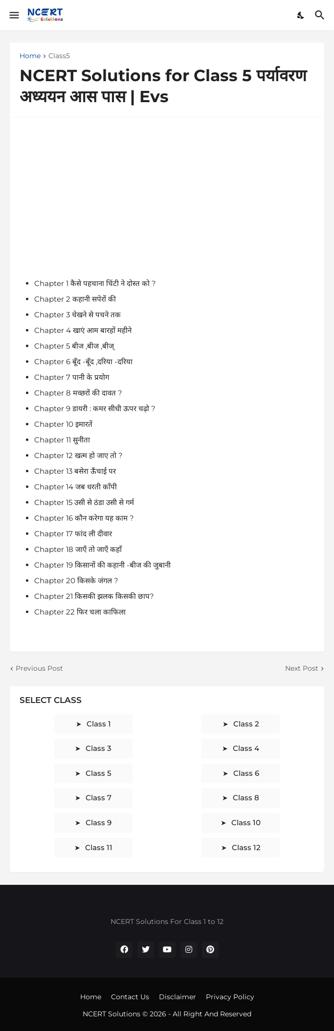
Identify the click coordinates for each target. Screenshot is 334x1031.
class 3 (98, 748)
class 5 (98, 773)
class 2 (246, 723)
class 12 (246, 847)
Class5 (59, 56)
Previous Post (39, 668)
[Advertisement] (167, 195)
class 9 (98, 822)
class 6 (246, 773)
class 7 (98, 797)
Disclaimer (177, 996)
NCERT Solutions (112, 1013)
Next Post (301, 668)
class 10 (246, 822)
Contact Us (130, 996)
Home (30, 56)
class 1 (99, 723)
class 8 (246, 797)
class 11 (98, 847)
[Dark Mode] (301, 15)
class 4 (246, 748)
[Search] (321, 15)
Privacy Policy (230, 996)
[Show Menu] (13, 15)
